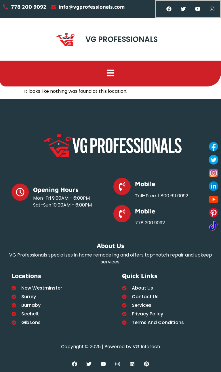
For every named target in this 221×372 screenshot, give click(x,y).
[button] (110, 73)
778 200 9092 (150, 222)
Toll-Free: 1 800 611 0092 (161, 195)
